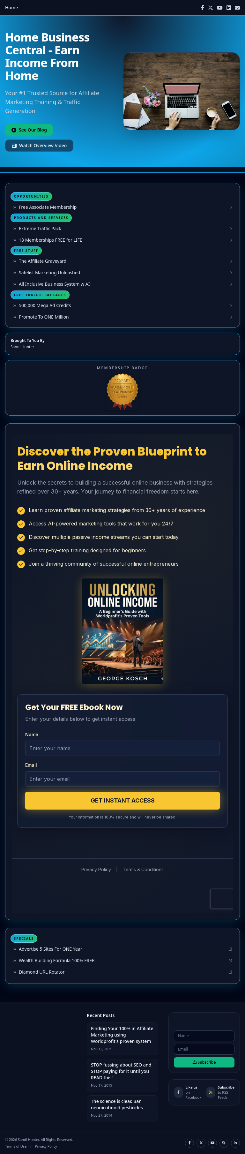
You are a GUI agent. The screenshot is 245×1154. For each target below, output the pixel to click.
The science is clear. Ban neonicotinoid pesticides (117, 1104)
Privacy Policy (46, 1146)
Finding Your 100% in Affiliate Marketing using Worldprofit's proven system (122, 1034)
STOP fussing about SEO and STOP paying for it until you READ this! (121, 1071)
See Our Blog (29, 130)
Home (11, 7)
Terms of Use (15, 1146)
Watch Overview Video (39, 145)
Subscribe (204, 1062)
